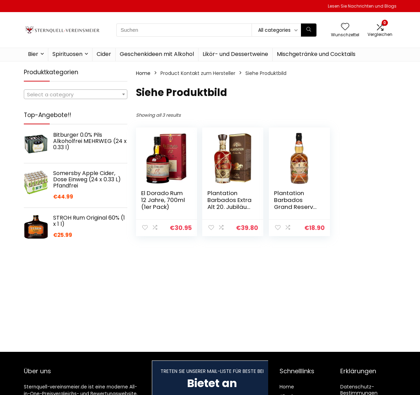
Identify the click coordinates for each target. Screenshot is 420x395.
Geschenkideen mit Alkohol (157, 54)
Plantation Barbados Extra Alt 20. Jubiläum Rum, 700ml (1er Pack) (230, 207)
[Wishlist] (345, 27)
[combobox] (75, 94)
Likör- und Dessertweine (235, 54)
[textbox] (75, 94)
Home (143, 73)
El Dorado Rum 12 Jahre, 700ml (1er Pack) (163, 200)
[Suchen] (308, 30)
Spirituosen (67, 54)
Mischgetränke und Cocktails (316, 54)
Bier (33, 54)
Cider (104, 54)
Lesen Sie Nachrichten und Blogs (362, 6)
